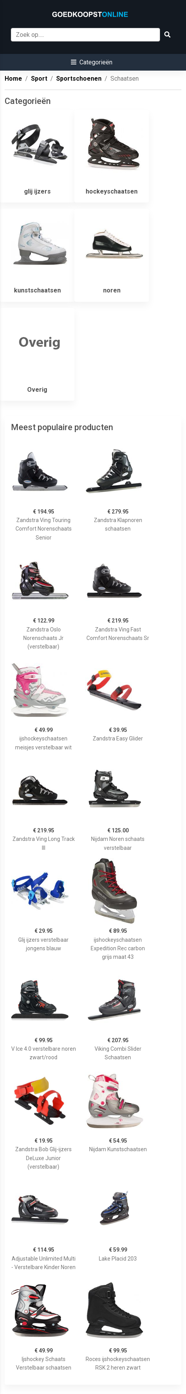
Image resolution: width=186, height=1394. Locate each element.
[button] (91, 62)
